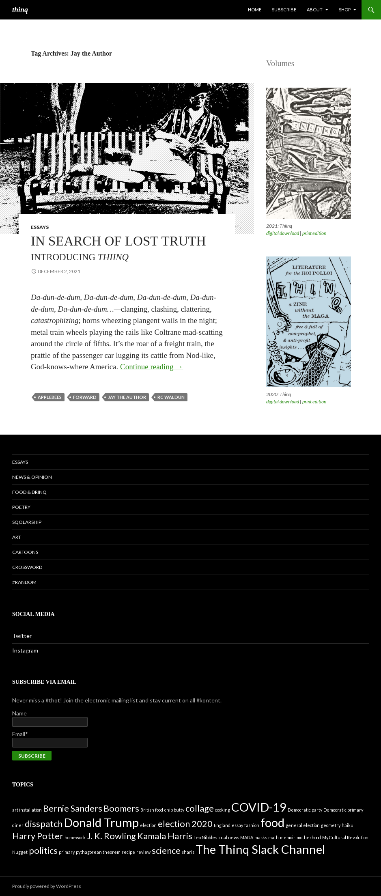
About (315, 9)
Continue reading (151, 366)
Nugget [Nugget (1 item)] (20, 852)
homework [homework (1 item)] (75, 837)
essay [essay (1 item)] (237, 825)
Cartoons (25, 552)
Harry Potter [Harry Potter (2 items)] (37, 835)
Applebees (50, 397)
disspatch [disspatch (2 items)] (43, 823)
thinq (20, 10)
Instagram (25, 650)
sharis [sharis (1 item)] (188, 852)
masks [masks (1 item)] (260, 837)
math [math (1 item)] (273, 837)
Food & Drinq (29, 492)
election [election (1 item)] (148, 825)
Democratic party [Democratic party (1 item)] (305, 809)
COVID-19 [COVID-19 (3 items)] (258, 807)
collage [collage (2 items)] (199, 808)
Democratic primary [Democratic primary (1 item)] (343, 809)
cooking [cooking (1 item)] (222, 809)
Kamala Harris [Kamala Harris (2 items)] (164, 835)
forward (85, 397)
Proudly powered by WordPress (46, 886)
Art (16, 537)
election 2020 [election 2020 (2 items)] (185, 823)
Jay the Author (127, 397)
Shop (345, 9)
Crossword (27, 567)
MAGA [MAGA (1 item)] (246, 837)
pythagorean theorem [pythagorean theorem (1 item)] (98, 852)
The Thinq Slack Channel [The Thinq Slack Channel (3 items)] (260, 849)
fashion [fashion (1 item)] (251, 825)
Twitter (22, 635)
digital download (282, 233)
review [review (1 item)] (143, 852)
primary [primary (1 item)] (67, 852)
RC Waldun (171, 397)
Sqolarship (26, 522)
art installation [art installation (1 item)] (27, 809)
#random (24, 582)
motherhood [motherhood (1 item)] (309, 837)
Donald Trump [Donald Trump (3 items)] (101, 822)
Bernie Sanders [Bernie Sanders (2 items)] (72, 808)
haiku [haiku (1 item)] (347, 825)
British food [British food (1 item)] (151, 809)
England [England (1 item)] (222, 825)
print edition (314, 233)
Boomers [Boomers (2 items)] (121, 808)
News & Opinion (32, 477)
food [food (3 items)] (272, 822)
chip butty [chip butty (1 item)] (174, 809)
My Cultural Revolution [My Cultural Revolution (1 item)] (345, 837)
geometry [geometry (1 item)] (330, 825)
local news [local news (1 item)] (228, 837)
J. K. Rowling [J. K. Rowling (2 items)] (111, 835)
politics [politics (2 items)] (43, 850)
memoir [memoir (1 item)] (287, 837)
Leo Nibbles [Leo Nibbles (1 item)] (205, 837)
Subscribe (284, 9)
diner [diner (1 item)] (18, 825)
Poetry (21, 507)
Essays (40, 227)
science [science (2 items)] (166, 850)
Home (254, 9)
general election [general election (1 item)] (303, 825)
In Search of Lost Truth (118, 248)
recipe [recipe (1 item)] (128, 852)
